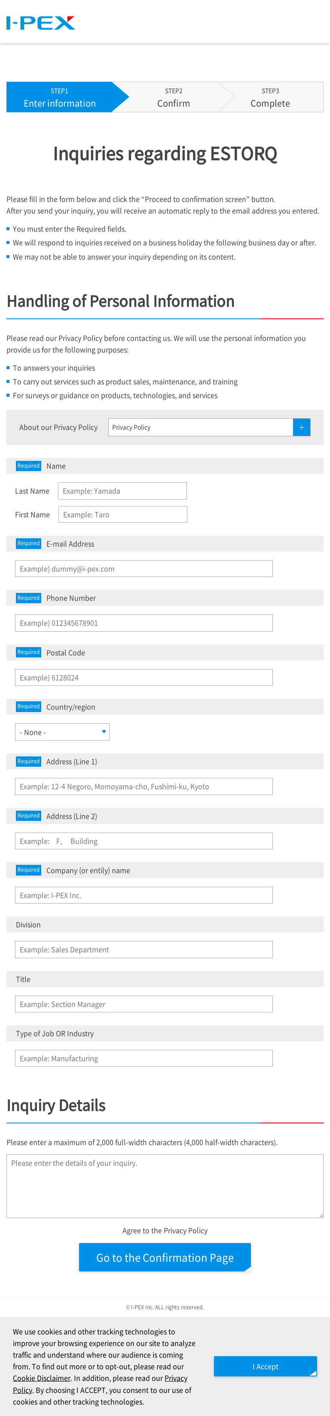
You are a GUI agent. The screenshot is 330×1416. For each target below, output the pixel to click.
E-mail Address (55, 543)
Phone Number (56, 597)
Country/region (55, 706)
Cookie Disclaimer (41, 1378)
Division (28, 924)
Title (23, 979)
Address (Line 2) (56, 816)
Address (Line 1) (56, 761)
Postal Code (50, 652)
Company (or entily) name (73, 870)
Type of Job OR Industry (55, 1033)
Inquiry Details (55, 1104)
